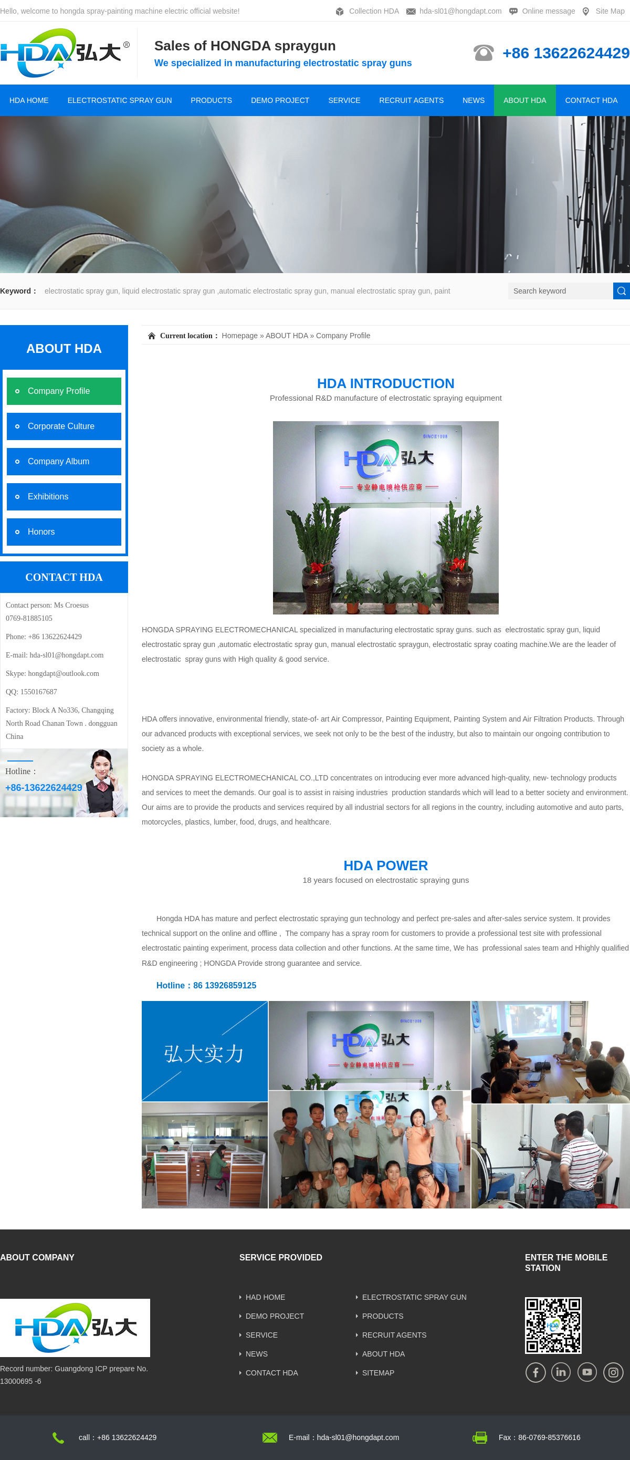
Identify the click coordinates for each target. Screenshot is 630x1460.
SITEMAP (378, 1373)
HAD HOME (265, 1297)
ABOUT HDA (524, 100)
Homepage (240, 335)
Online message (548, 11)
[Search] (560, 291)
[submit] (621, 291)
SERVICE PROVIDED (280, 1257)
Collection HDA (374, 11)
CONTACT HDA (591, 100)
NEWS (474, 100)
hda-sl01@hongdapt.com (460, 11)
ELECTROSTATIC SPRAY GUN (120, 100)
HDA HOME (29, 100)
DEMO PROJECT (280, 100)
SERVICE (344, 100)
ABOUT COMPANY (37, 1257)
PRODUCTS (212, 100)
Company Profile (343, 335)
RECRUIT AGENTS (412, 100)
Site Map (610, 11)
